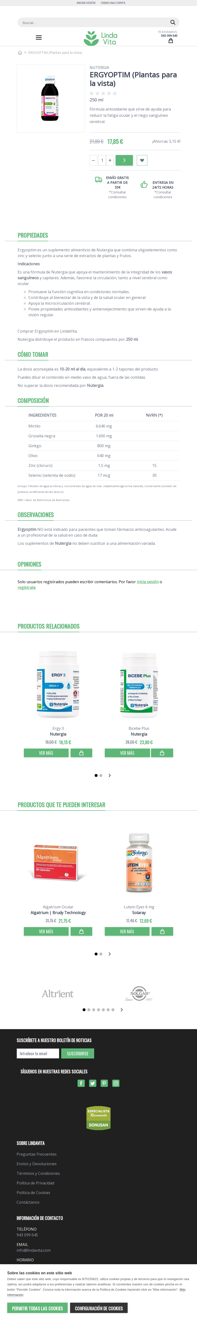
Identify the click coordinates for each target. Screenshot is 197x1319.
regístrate (27, 587)
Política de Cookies (33, 1192)
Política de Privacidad (35, 1183)
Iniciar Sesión (86, 3)
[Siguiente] (111, 775)
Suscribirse (77, 1053)
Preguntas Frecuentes (37, 1154)
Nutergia (99, 67)
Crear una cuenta (113, 3)
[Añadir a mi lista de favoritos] (142, 160)
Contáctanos (28, 1202)
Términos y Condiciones (38, 1173)
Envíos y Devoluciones (37, 1163)
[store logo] (100, 38)
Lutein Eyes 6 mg (139, 907)
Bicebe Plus (139, 728)
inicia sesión (148, 581)
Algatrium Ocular (58, 907)
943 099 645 (169, 36)
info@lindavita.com (34, 1250)
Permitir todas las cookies (37, 1308)
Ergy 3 (58, 728)
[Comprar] (81, 753)
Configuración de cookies (99, 1308)
